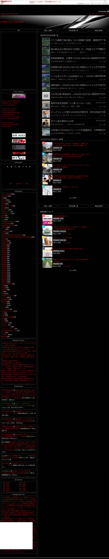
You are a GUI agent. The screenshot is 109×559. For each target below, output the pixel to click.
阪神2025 (4, 247)
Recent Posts (18, 340)
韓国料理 (4, 301)
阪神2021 (4, 254)
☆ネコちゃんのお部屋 (7, 122)
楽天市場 (105, 3)
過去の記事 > (99, 30)
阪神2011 (4, 274)
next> (27, 183)
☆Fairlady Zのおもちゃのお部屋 (9, 103)
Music (3, 321)
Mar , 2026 (6, 486)
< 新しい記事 (47, 30)
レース (4, 229)
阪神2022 (4, 252)
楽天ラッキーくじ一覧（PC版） (63, 238)
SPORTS (4, 289)
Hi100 (3, 215)
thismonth (19, 183)
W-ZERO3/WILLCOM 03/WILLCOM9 (12, 235)
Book (3, 293)
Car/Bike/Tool (5, 231)
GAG (3, 219)
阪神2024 (4, 249)
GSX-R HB (5, 202)
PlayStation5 (5, 243)
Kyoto (3, 315)
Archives (19, 480)
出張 (3, 319)
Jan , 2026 (6, 490)
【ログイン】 (104, 14)
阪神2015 (4, 266)
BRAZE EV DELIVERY (8, 225)
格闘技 (4, 288)
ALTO (3, 208)
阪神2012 (4, 272)
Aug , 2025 (22, 490)
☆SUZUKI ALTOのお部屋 (8, 110)
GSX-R (4, 200)
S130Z (3, 204)
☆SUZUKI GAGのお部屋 (8, 114)
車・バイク (6, 3)
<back (10, 183)
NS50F (4, 217)
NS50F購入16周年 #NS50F (10, 361)
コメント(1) (66, 233)
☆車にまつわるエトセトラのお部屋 (10, 116)
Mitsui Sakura (6, 463)
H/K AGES (5, 196)
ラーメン (4, 305)
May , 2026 (6, 482)
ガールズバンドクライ (8, 329)
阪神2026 (4, 336)
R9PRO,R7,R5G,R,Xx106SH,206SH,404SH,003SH (16, 237)
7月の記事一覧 (73, 30)
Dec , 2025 (22, 482)
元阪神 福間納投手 (7, 284)
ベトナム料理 (5, 309)
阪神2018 (4, 260)
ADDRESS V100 (6, 213)
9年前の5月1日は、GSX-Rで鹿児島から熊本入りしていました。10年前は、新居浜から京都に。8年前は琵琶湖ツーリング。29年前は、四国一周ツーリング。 (18, 366)
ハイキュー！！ (6, 327)
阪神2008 (4, 280)
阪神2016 (4, 264)
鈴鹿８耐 (4, 227)
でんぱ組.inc (5, 323)
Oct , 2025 (22, 486)
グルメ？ (4, 297)
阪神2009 (4, 278)
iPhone (4, 239)
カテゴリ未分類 (6, 194)
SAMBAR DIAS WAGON (9, 221)
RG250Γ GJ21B (6, 211)
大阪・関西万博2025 (8, 317)
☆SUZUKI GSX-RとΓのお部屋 (9, 108)
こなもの (4, 303)
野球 (3, 286)
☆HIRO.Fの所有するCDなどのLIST (10, 124)
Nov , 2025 (22, 484)
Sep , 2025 (22, 488)
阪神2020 (4, 256)
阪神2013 (4, 270)
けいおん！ (5, 325)
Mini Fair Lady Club (7, 206)
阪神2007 (4, 282)
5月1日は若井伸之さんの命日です (11, 363)
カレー (4, 307)
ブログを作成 (97, 3)
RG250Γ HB (5, 210)
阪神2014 (4, 268)
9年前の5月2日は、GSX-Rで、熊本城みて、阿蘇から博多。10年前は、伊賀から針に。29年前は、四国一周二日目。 (18, 357)
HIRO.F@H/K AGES (8, 390)
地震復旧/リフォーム (8, 311)
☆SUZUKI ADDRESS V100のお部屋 (10, 112)
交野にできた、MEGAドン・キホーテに (65, 187)
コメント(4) (66, 266)
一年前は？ (5, 334)
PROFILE (15, 14)
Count (3, 332)
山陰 (3, 313)
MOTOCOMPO (6, 223)
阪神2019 (4, 258)
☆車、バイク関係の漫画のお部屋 (10, 118)
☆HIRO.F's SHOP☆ (7, 126)
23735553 (102, 11)
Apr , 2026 (6, 484)
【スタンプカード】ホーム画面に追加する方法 (68, 248)
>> (83, 3)
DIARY (8, 14)
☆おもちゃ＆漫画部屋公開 (8, 105)
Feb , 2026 (6, 488)
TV (2, 291)
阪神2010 (4, 276)
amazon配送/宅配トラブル (9, 330)
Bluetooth (4, 241)
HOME (3, 14)
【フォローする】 (94, 14)
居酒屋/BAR (5, 299)
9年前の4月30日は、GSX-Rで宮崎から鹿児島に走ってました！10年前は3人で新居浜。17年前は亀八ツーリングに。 (18, 380)
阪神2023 (4, 250)
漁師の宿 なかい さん (8, 295)
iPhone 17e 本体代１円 (60, 216)
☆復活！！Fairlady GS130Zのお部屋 (11, 101)
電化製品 (4, 245)
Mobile (3, 233)
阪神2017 (4, 262)
